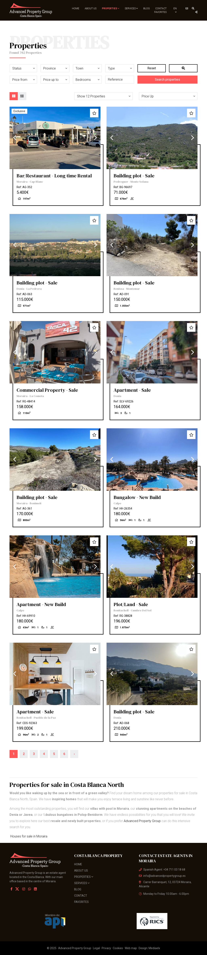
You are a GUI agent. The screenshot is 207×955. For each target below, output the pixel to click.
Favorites (160, 12)
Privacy (106, 948)
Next (95, 138)
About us (90, 8)
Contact (161, 8)
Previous (15, 138)
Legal (96, 948)
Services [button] (131, 8)
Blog (146, 8)
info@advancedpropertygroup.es (162, 875)
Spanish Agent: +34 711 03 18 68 (162, 869)
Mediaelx (154, 948)
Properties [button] (110, 8)
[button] (103, 96)
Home (75, 8)
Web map (131, 948)
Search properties (167, 79)
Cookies (118, 948)
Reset (151, 68)
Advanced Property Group (142, 821)
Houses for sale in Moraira (28, 836)
